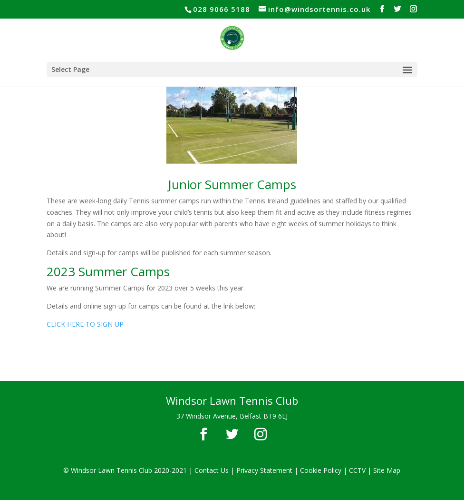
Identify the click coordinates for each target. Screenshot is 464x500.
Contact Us (211, 470)
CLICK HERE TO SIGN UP (85, 324)
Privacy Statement (264, 470)
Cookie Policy (320, 470)
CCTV (357, 470)
